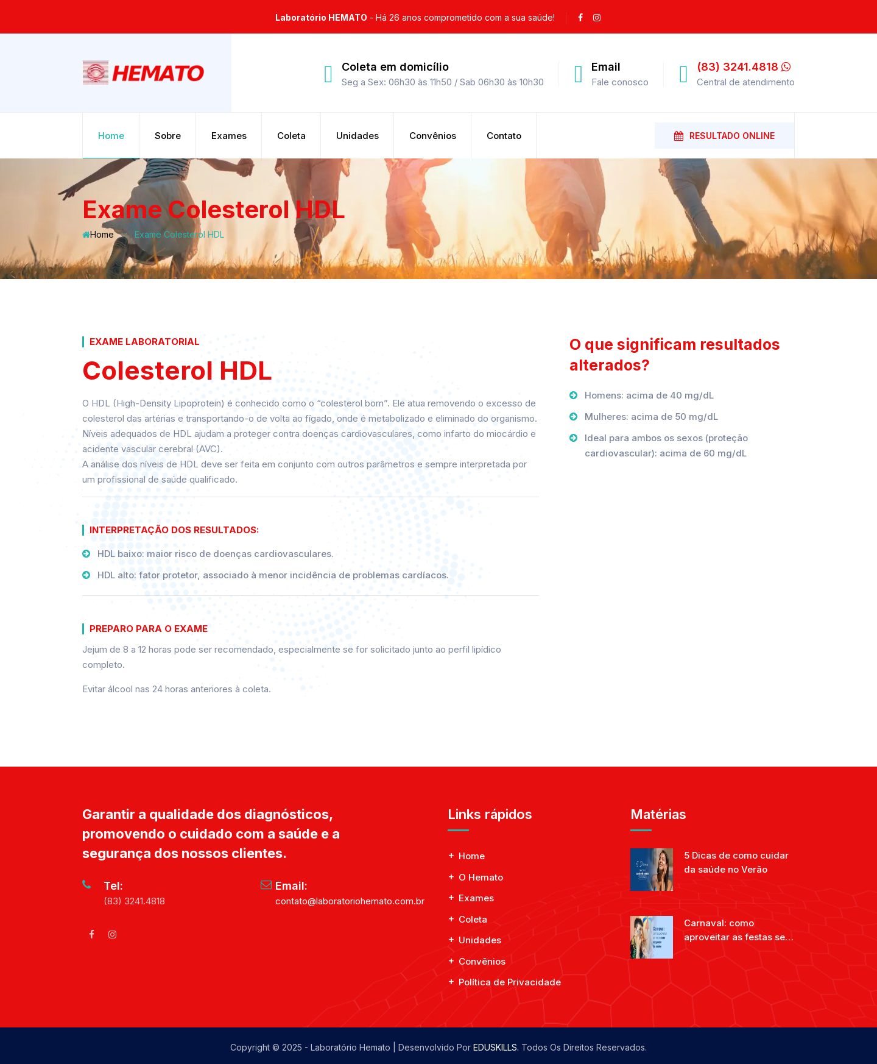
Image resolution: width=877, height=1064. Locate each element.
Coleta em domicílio (395, 66)
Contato (504, 135)
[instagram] (596, 17)
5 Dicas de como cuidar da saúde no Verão (736, 862)
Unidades (357, 135)
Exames (229, 135)
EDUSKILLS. (496, 1047)
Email (606, 66)
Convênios (432, 135)
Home (111, 135)
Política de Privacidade (510, 982)
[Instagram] (112, 934)
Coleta (291, 135)
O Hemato (481, 877)
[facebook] (580, 17)
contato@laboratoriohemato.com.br (349, 901)
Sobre (168, 135)
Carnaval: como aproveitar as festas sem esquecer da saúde (739, 930)
